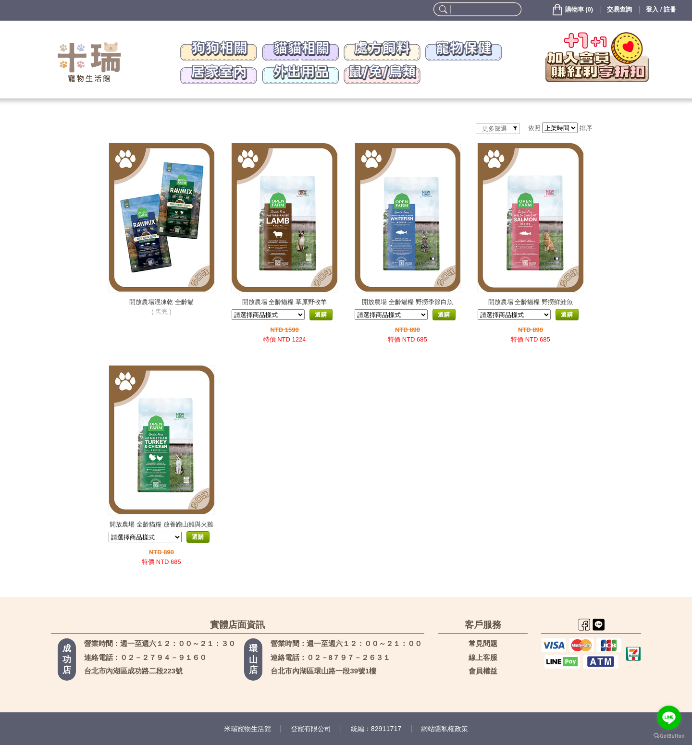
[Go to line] (669, 718)
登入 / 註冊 (661, 9)
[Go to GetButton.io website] (669, 735)
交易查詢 (619, 9)
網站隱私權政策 (444, 729)
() (572, 9)
